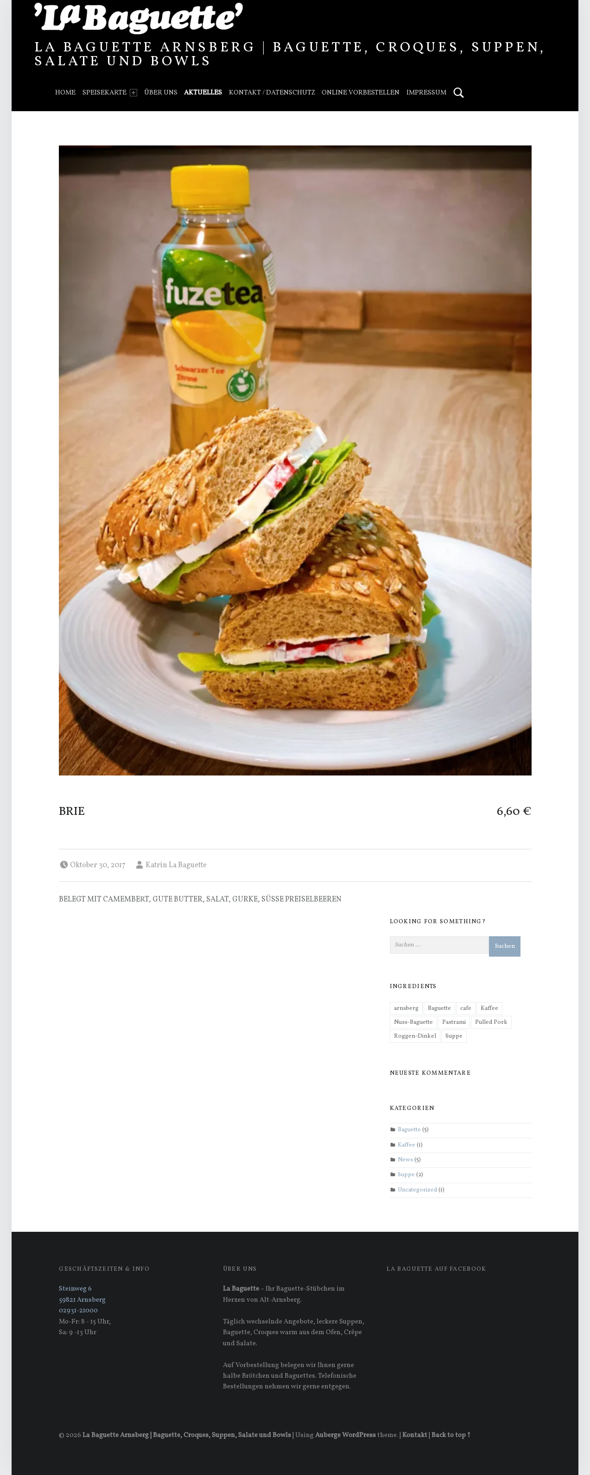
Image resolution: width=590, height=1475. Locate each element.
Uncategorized (417, 1190)
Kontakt (414, 1435)
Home (65, 92)
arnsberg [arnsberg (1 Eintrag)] (406, 1008)
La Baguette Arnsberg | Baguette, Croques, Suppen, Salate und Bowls (290, 54)
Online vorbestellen (361, 92)
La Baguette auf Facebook (436, 1269)
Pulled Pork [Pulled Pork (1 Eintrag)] (491, 1022)
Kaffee (406, 1145)
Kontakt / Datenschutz (272, 92)
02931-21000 (78, 1310)
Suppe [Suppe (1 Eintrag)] (454, 1036)
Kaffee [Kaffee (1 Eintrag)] (489, 1008)
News (405, 1160)
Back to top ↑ (450, 1435)
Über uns (161, 92)
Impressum (426, 92)
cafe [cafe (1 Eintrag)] (465, 1008)
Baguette (409, 1130)
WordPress (359, 1435)
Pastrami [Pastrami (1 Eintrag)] (454, 1022)
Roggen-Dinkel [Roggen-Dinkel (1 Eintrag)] (415, 1036)
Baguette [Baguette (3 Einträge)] (439, 1008)
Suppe (406, 1175)
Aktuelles (203, 92)
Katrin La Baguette (176, 865)
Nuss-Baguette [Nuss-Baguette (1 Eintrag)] (413, 1022)
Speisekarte (109, 92)
